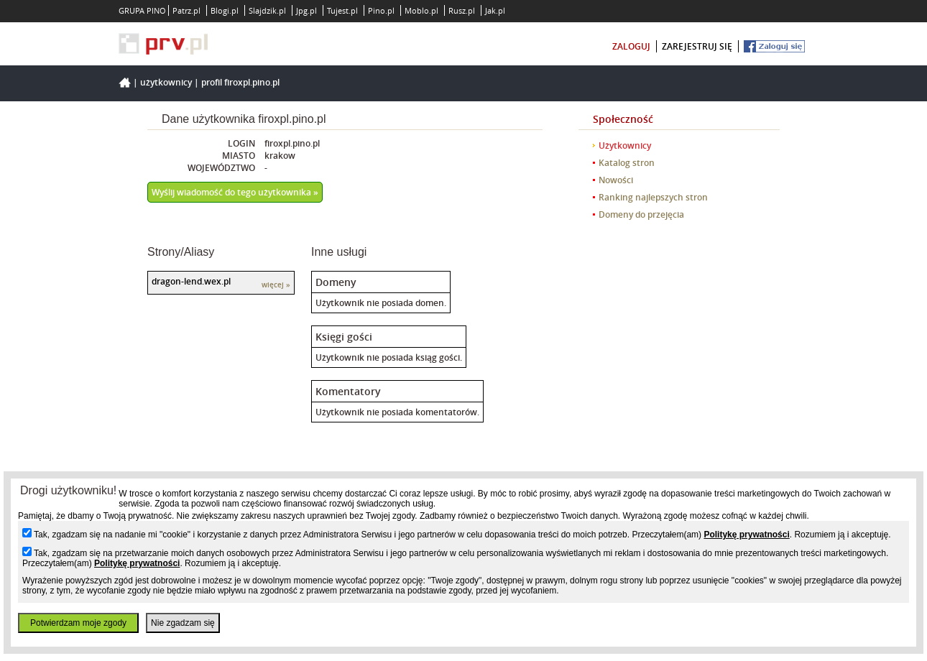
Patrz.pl (186, 10)
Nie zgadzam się (183, 623)
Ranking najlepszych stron (653, 197)
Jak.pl (495, 10)
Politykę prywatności (746, 535)
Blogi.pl (225, 10)
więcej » (276, 285)
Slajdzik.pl (267, 10)
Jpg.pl (306, 10)
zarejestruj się (697, 46)
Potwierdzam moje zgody (78, 623)
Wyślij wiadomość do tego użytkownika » (235, 192)
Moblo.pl (421, 10)
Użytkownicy (166, 82)
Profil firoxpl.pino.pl (240, 82)
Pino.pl (381, 10)
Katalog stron (627, 163)
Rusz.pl (461, 10)
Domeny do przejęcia (641, 214)
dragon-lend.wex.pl (191, 281)
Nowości (616, 180)
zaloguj (631, 46)
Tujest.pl (342, 10)
